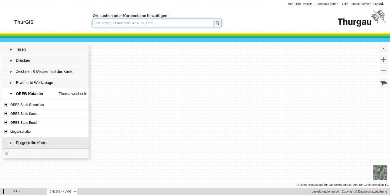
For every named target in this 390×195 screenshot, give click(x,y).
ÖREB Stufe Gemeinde (24, 105)
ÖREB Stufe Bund (20, 123)
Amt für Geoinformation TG (371, 184)
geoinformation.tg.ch (325, 191)
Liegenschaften (18, 132)
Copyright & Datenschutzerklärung (364, 191)
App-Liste (294, 3)
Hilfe (345, 3)
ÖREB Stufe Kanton (21, 114)
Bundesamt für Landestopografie (330, 184)
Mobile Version (361, 3)
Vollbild (307, 3)
